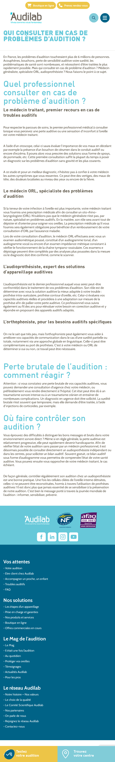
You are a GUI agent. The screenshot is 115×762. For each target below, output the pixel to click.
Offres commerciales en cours (23, 628)
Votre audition (13, 568)
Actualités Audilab (16, 672)
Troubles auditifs (15, 584)
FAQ (8, 589)
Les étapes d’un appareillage (22, 606)
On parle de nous (15, 715)
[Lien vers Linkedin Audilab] (52, 536)
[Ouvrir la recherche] (93, 17)
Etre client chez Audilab (19, 573)
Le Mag (9, 645)
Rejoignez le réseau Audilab (22, 721)
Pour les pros (13, 677)
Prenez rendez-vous (73, 5)
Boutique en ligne (40, 5)
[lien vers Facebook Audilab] (41, 536)
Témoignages (13, 666)
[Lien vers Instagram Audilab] (62, 536)
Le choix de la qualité (18, 699)
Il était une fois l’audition (19, 650)
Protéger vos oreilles (17, 661)
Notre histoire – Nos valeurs (21, 694)
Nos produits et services (19, 617)
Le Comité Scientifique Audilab (24, 705)
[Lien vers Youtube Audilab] (73, 536)
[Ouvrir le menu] (105, 17)
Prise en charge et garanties (21, 612)
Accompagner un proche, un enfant (26, 579)
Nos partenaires (14, 710)
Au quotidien (13, 656)
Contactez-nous (15, 726)
